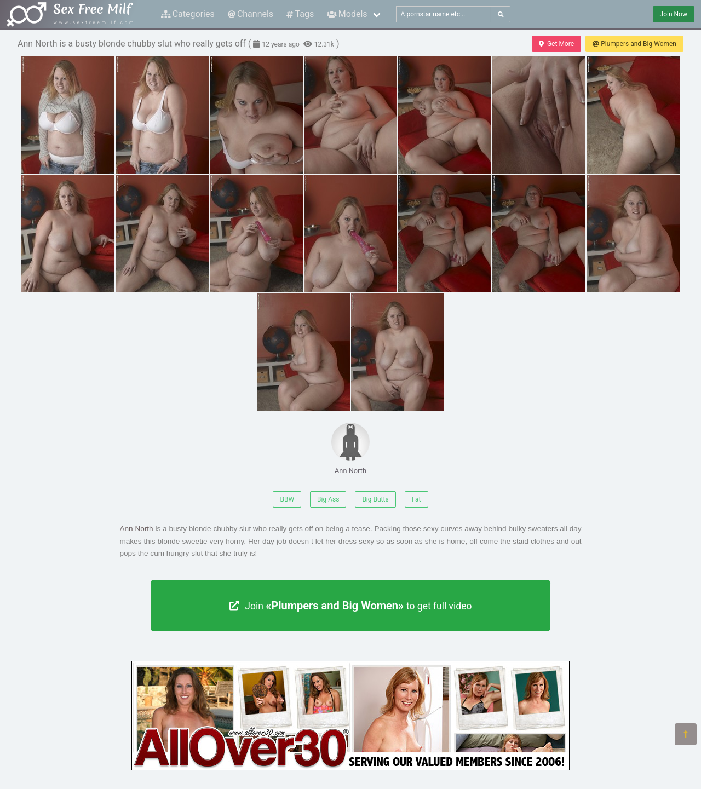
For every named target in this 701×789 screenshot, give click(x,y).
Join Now (673, 14)
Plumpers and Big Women (634, 44)
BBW (287, 499)
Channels (250, 14)
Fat (416, 499)
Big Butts (375, 499)
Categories (188, 14)
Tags (300, 14)
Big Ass (328, 499)
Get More (556, 44)
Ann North (350, 449)
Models (347, 14)
